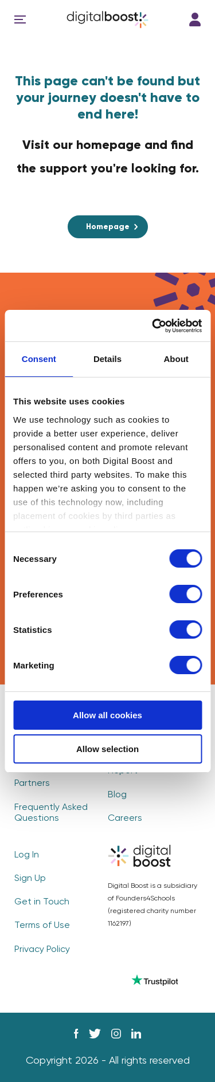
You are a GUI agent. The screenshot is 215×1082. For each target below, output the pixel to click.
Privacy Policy (42, 949)
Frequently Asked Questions (51, 813)
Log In (195, 19)
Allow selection (107, 749)
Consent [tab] (39, 359)
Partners (32, 783)
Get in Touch (41, 902)
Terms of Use (42, 925)
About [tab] (176, 359)
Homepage (108, 227)
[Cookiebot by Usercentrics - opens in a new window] (153, 325)
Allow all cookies (107, 715)
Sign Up (30, 878)
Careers (125, 818)
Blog (117, 795)
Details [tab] (107, 359)
